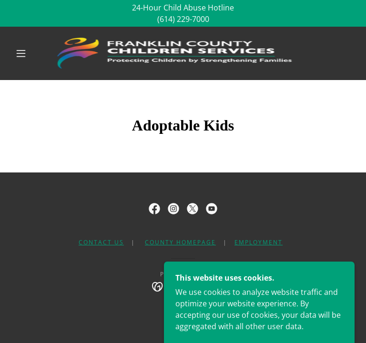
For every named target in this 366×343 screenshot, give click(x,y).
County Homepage (180, 242)
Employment (258, 242)
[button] (20, 53)
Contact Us (101, 242)
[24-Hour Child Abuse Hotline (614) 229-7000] (183, 13)
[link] (175, 53)
